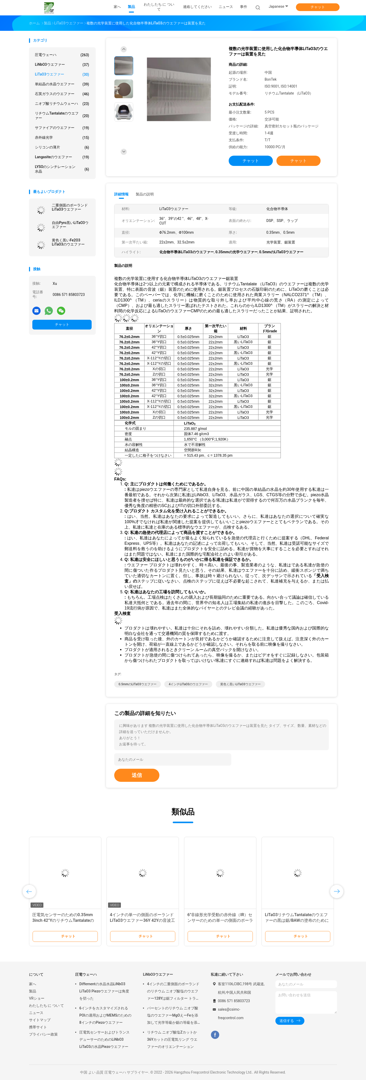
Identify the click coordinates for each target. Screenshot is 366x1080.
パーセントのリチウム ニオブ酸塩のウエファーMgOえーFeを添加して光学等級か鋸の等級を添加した (172, 1016)
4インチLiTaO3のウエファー (188, 684)
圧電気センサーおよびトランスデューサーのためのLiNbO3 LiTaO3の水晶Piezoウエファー (104, 1039)
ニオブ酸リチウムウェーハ (62, 103)
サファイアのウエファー (62, 127)
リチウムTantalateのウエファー (62, 115)
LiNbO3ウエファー (62, 64)
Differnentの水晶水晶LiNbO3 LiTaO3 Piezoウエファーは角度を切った (104, 991)
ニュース (36, 1013)
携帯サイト (38, 1027)
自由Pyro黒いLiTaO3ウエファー (70, 225)
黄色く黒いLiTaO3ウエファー (240, 684)
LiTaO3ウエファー (62, 74)
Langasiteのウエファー (62, 157)
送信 (137, 775)
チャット (318, 7)
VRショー (36, 998)
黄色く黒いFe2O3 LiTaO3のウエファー (68, 242)
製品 (32, 991)
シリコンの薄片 (62, 147)
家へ (32, 984)
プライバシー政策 (43, 1034)
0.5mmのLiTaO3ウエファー (138, 684)
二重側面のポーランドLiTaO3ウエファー (70, 207)
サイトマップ (40, 1020)
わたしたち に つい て (46, 1005)
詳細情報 (121, 194)
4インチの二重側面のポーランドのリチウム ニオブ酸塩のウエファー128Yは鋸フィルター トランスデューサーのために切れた (173, 992)
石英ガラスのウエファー (62, 94)
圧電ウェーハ (62, 55)
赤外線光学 (62, 137)
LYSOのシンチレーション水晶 (62, 169)
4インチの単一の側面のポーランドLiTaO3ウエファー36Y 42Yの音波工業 (142, 920)
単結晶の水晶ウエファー (62, 84)
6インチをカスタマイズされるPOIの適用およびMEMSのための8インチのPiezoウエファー (105, 1015)
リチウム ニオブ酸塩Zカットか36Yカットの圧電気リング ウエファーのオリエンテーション (172, 1039)
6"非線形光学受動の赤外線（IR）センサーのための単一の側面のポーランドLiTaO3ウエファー (220, 920)
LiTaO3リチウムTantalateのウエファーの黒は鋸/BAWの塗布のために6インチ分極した (297, 920)
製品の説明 (145, 194)
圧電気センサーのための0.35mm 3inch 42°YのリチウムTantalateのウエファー (63, 920)
